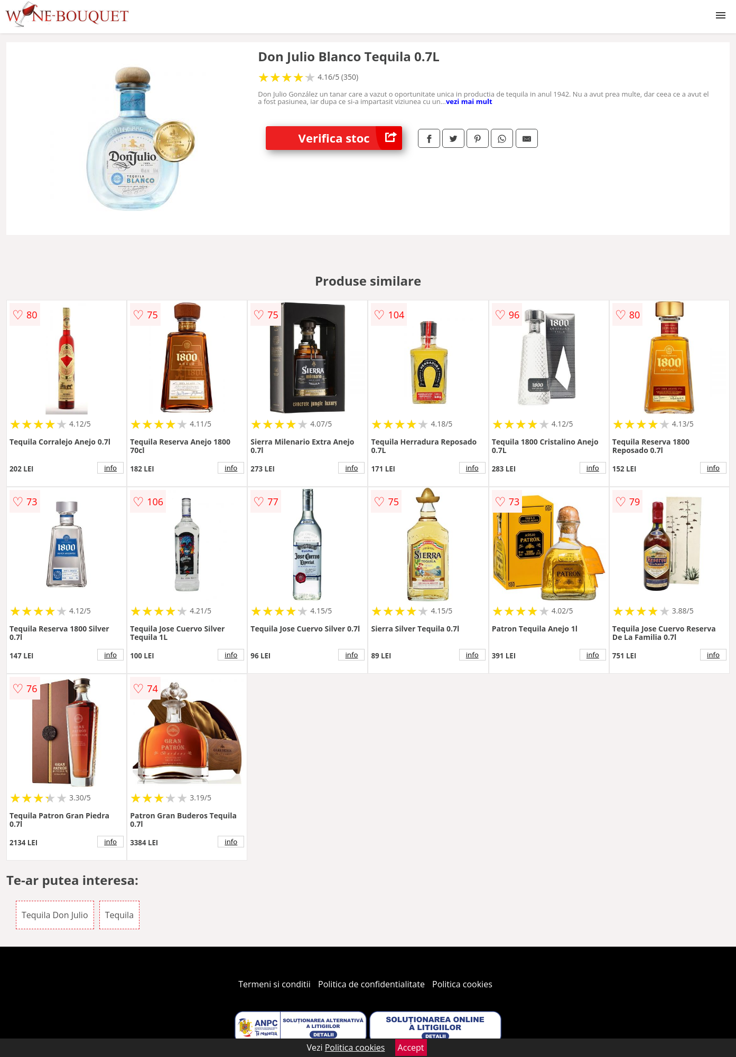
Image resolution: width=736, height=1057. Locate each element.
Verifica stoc (350, 138)
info (110, 468)
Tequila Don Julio (55, 915)
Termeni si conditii (274, 984)
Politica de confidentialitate (371, 984)
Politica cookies (462, 984)
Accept (411, 1047)
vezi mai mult (469, 101)
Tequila (119, 915)
